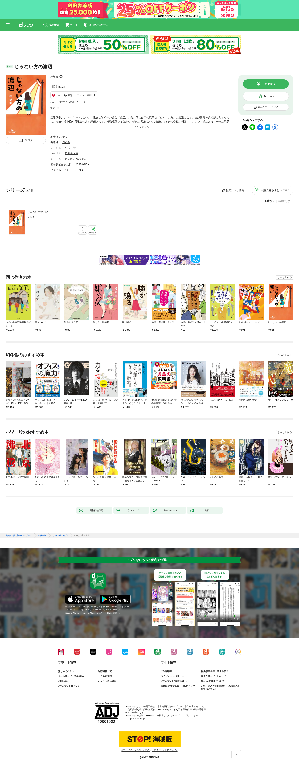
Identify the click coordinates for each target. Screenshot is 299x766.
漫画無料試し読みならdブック (19, 536)
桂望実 (54, 76)
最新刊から (285, 201)
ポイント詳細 (85, 95)
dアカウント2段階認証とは (175, 681)
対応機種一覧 (105, 671)
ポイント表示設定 (107, 681)
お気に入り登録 (235, 190)
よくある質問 (105, 676)
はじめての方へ (66, 671)
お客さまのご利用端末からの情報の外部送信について (220, 687)
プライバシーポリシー (172, 676)
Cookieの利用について (213, 681)
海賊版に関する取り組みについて (178, 686)
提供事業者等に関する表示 (214, 671)
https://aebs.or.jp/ (136, 718)
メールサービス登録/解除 (71, 676)
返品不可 (54, 108)
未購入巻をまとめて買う (275, 190)
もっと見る (283, 277)
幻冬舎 (66, 142)
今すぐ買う (268, 83)
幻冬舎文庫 (71, 153)
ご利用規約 (166, 671)
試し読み (28, 140)
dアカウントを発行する (135, 750)
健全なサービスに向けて (213, 676)
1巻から (270, 201)
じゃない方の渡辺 (38, 212)
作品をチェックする (268, 107)
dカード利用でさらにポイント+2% (68, 102)
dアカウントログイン (69, 686)
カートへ (268, 96)
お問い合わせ (65, 681)
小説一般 (70, 147)
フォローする (61, 77)
